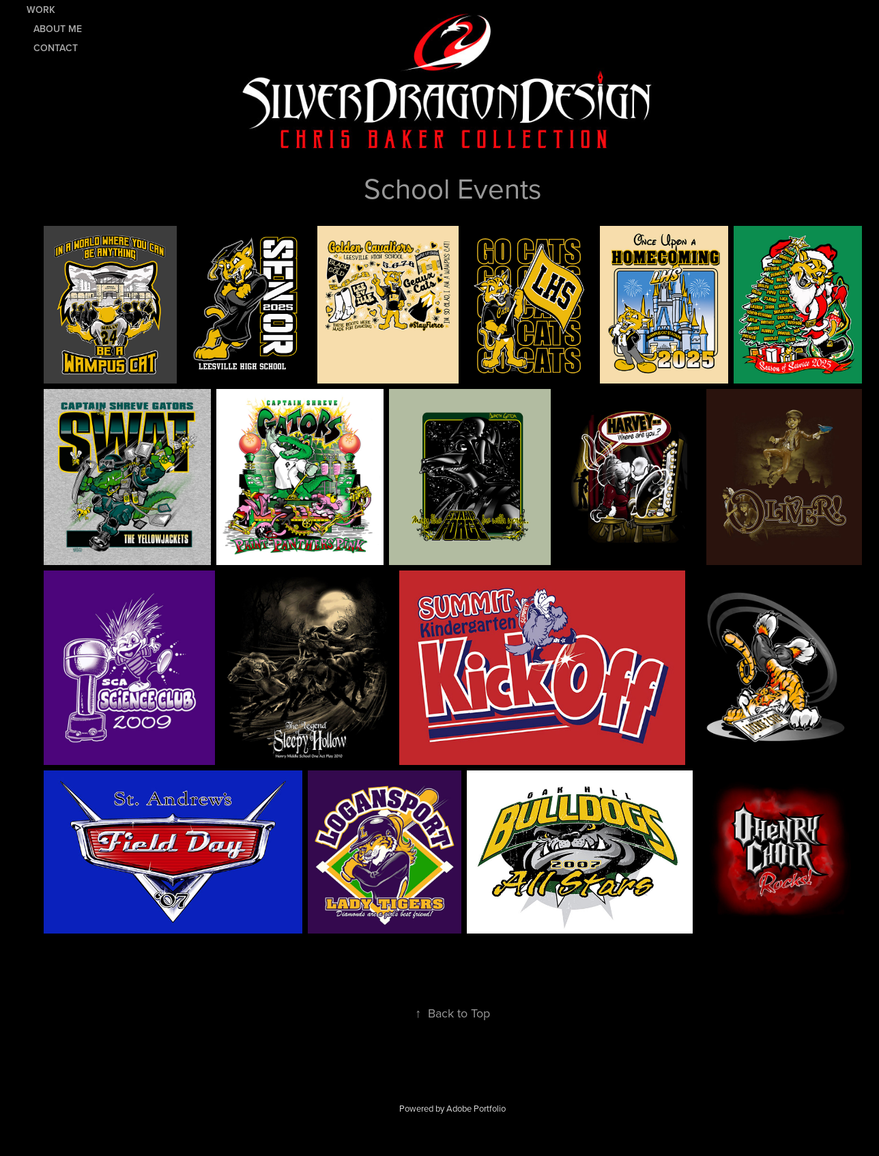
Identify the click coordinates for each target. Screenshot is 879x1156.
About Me (57, 28)
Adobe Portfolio (476, 1108)
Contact (55, 48)
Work (41, 9)
